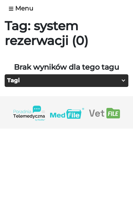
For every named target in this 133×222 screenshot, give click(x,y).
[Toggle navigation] (23, 8)
